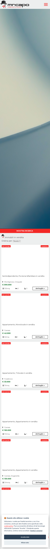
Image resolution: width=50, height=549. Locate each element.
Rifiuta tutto (25, 542)
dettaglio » (40, 288)
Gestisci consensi (36, 531)
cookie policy (8, 526)
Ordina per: (7, 241)
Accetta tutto (25, 537)
